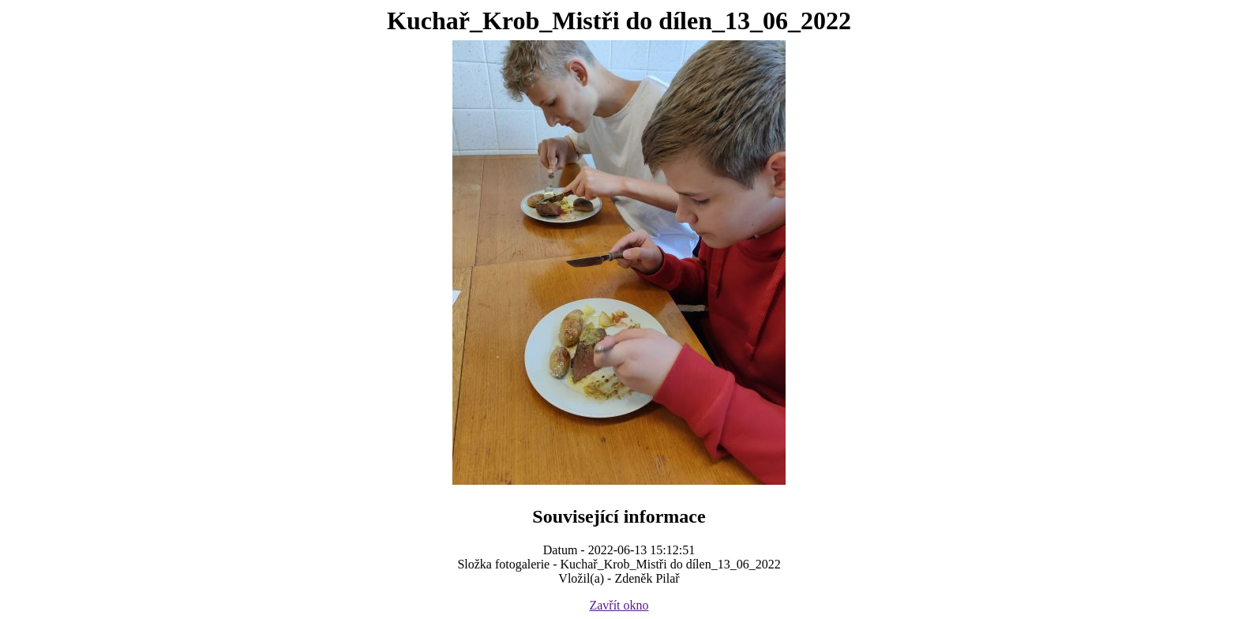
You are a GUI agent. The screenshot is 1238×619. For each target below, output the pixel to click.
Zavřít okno (618, 605)
